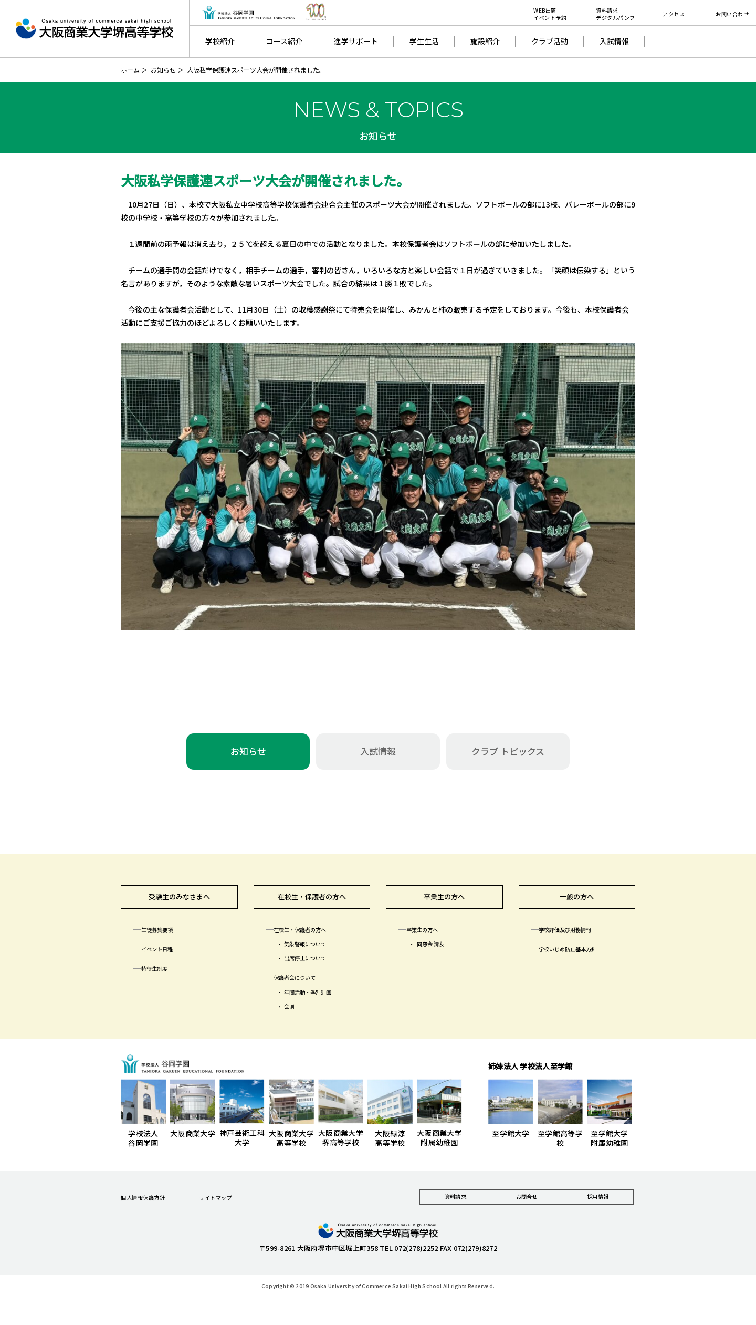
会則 (294, 1014)
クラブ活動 (549, 41)
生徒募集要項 (166, 938)
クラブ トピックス (507, 751)
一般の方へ (577, 901)
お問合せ (526, 1208)
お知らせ (163, 69)
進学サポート (356, 41)
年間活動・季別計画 (320, 1000)
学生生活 (424, 41)
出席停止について (316, 966)
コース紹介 (284, 41)
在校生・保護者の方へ (312, 901)
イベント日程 (166, 957)
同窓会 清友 (438, 952)
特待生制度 (162, 976)
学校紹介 (220, 41)
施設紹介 (485, 41)
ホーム (130, 69)
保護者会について (306, 985)
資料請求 (455, 1208)
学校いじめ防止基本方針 (582, 957)
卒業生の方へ (444, 901)
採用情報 (598, 1208)
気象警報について (316, 952)
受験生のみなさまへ (179, 901)
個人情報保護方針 (152, 1205)
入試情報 (614, 41)
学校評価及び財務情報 (578, 938)
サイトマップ (240, 1205)
